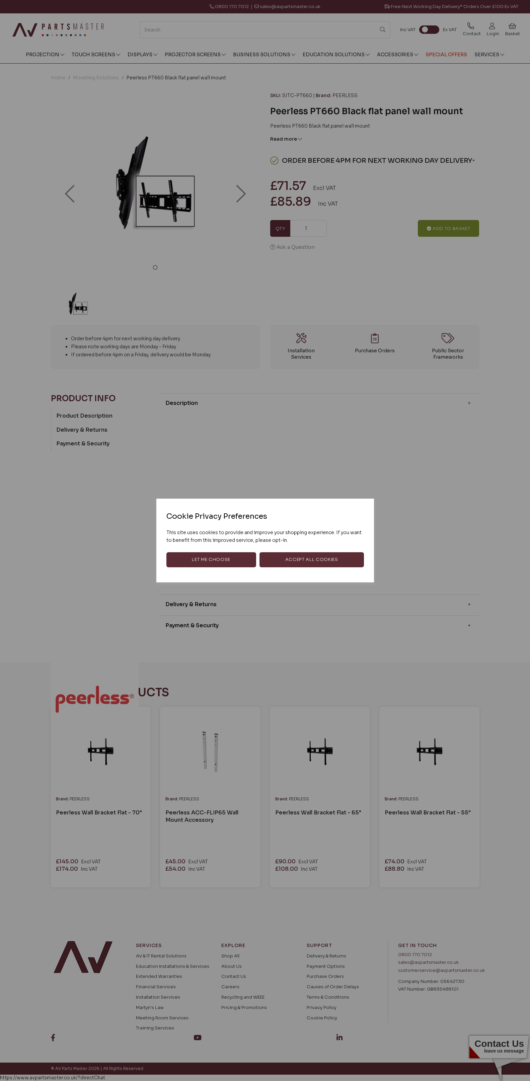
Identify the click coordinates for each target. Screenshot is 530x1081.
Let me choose (211, 559)
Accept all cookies (311, 559)
